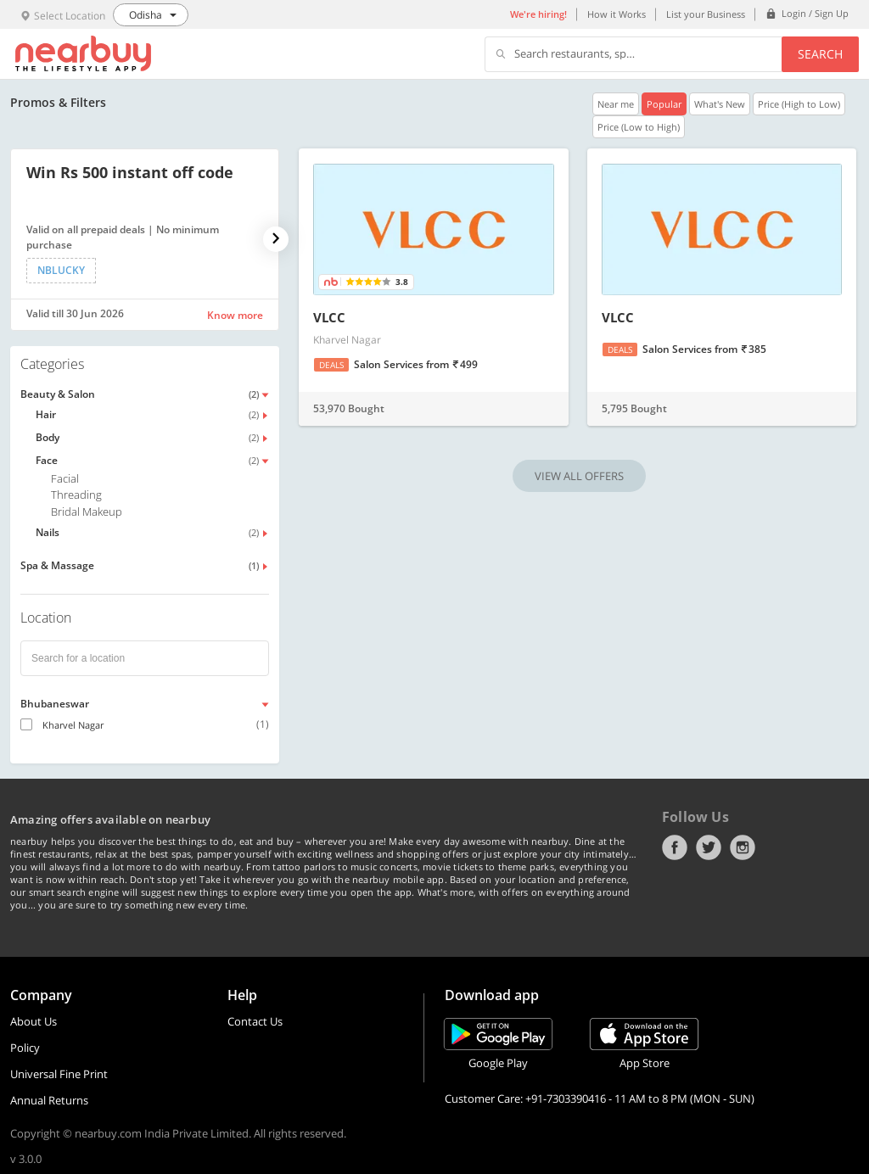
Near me (615, 104)
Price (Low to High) (638, 126)
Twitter (708, 847)
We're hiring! (538, 14)
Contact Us (255, 1021)
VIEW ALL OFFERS (579, 476)
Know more (235, 315)
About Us (33, 1021)
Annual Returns (49, 1100)
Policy (25, 1047)
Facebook (674, 847)
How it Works (616, 14)
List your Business (705, 14)
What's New (719, 104)
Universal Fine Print (59, 1074)
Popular (664, 104)
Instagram (742, 847)
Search (820, 54)
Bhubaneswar (54, 703)
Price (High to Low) (799, 104)
